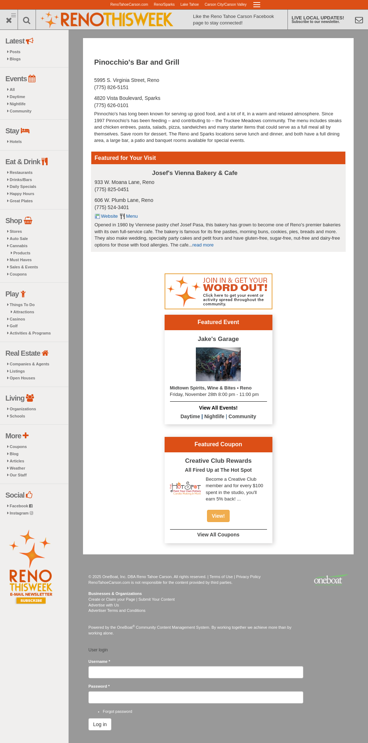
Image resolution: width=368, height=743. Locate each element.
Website (109, 216)
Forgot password (117, 711)
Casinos (17, 319)
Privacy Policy (248, 576)
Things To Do (22, 305)
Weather (17, 468)
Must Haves (21, 260)
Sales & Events (24, 267)
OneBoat (126, 627)
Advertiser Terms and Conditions (117, 610)
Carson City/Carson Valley (225, 4)
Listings (17, 371)
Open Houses (22, 378)
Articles (17, 461)
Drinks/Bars (21, 179)
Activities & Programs (30, 333)
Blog (14, 454)
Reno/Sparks (164, 4)
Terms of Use (221, 576)
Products (22, 253)
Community (21, 111)
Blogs (15, 59)
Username (99, 661)
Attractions (23, 312)
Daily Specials (23, 186)
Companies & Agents (29, 364)
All (12, 89)
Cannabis (19, 246)
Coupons (18, 274)
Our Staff (18, 475)
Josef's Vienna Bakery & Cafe (195, 173)
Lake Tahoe (189, 4)
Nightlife (18, 104)
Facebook (21, 506)
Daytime (17, 96)
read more (202, 245)
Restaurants (21, 172)
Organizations (23, 409)
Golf (14, 326)
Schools (17, 416)
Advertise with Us (103, 605)
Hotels (16, 141)
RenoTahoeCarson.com (129, 4)
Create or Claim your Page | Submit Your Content (131, 599)
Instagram (21, 513)
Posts (15, 52)
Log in (100, 724)
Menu (132, 216)
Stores (16, 231)
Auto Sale (19, 238)
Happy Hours (22, 193)
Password (99, 686)
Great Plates (21, 201)
